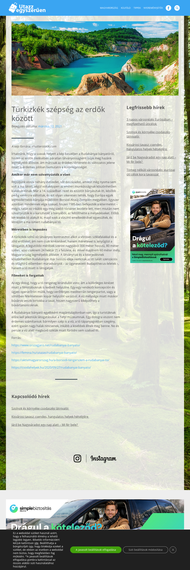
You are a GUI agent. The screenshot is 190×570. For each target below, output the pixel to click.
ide (36, 543)
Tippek (137, 7)
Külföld (126, 7)
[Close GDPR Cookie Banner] (173, 549)
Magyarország (109, 7)
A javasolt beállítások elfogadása (96, 549)
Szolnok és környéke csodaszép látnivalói (40, 408)
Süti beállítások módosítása (146, 549)
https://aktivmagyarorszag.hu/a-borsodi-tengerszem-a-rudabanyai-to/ (60, 360)
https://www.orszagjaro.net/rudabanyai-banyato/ (46, 345)
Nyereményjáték (153, 7)
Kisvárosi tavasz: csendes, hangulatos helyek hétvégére (50, 417)
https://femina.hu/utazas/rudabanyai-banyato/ (44, 353)
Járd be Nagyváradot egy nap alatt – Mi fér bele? (45, 425)
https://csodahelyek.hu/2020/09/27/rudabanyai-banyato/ (51, 367)
